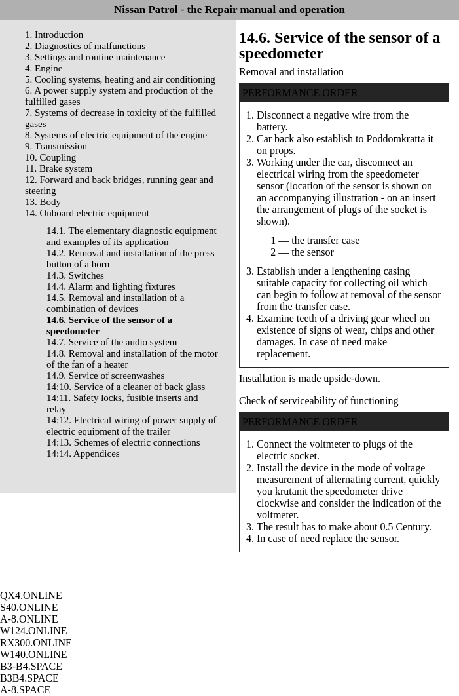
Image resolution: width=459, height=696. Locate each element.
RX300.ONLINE (36, 642)
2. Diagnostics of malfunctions (85, 46)
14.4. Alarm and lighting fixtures (110, 286)
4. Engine (44, 68)
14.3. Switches (75, 275)
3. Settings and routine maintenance (95, 57)
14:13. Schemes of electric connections (123, 442)
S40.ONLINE (29, 607)
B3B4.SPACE (29, 678)
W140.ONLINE (33, 654)
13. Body (43, 202)
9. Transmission (56, 146)
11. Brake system (58, 168)
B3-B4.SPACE (31, 666)
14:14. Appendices (83, 453)
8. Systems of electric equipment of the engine (116, 135)
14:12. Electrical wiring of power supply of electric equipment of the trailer (131, 425)
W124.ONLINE (33, 630)
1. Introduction (54, 34)
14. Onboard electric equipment (87, 213)
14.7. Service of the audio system (111, 342)
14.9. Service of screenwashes (105, 375)
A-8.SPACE (25, 689)
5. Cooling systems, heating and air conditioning (120, 79)
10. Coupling (50, 157)
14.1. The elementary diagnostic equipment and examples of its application (131, 236)
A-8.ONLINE (29, 619)
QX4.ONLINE (31, 595)
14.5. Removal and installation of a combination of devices (115, 303)
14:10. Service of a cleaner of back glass (125, 386)
